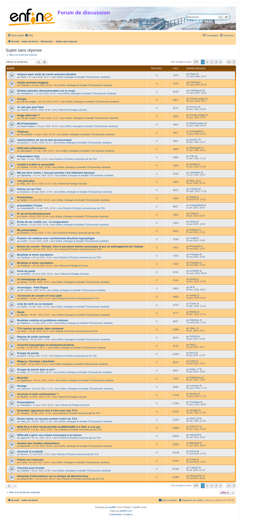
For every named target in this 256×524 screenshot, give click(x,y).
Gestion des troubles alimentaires (38, 443)
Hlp (22, 347)
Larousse (25, 388)
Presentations (25, 402)
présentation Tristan (29, 205)
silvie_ (24, 331)
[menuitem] (29, 35)
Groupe (21, 98)
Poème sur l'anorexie (30, 459)
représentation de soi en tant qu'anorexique (44, 139)
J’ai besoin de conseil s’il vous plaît (39, 295)
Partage (22, 385)
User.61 (24, 110)
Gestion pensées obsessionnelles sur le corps (46, 90)
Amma (24, 454)
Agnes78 (25, 438)
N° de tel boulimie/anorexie (34, 213)
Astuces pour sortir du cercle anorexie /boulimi (46, 74)
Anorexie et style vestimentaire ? (37, 394)
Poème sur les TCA (29, 189)
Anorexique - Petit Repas (32, 287)
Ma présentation (27, 230)
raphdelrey (26, 175)
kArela (24, 224)
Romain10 (26, 249)
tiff (22, 290)
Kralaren (25, 233)
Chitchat (25, 85)
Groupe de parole (28, 353)
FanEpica (25, 257)
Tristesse (22, 131)
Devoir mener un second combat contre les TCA (47, 418)
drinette (24, 167)
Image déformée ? (28, 115)
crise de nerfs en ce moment (35, 303)
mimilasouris (27, 93)
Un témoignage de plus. (32, 279)
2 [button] (207, 62)
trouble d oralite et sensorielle (36, 164)
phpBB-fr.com (126, 511)
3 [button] (211, 62)
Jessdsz (25, 413)
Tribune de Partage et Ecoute (72, 110)
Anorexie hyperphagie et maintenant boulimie (45, 344)
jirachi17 (25, 142)
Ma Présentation (27, 123)
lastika (24, 200)
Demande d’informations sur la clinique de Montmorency (52, 476)
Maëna (24, 315)
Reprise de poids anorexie (33, 336)
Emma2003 (26, 134)
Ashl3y (24, 298)
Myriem (24, 397)
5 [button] (220, 62)
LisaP (23, 364)
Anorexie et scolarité (30, 451)
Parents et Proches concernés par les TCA (76, 159)
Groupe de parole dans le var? (36, 369)
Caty (23, 159)
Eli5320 (24, 339)
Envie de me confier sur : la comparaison (42, 221)
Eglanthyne (26, 380)
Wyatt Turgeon (28, 126)
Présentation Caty (28, 156)
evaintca (25, 192)
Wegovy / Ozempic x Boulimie (35, 361)
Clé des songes (28, 101)
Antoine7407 (27, 479)
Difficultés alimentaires (31, 148)
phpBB (112, 507)
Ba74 (23, 356)
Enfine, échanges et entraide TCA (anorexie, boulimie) (83, 77)
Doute (20, 312)
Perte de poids (26, 271)
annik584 (25, 274)
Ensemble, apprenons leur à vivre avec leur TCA (47, 410)
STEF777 (25, 429)
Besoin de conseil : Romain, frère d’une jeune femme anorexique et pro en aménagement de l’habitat (80, 246)
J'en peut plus (26, 180)
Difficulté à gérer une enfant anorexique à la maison (49, 435)
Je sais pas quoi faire (30, 107)
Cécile (24, 216)
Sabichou (25, 323)
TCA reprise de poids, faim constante (40, 328)
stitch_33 (25, 421)
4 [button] (216, 62)
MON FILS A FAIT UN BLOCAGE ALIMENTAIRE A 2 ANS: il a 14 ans (58, 426)
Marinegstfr (26, 151)
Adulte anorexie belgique (32, 82)
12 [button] (228, 62)
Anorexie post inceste (30, 467)
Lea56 (24, 241)
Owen (24, 77)
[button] (196, 62)
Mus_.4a (25, 183)
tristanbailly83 (27, 208)
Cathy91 (25, 470)
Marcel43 (25, 446)
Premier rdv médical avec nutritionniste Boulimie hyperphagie (56, 238)
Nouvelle (22, 377)
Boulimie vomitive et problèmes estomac (42, 320)
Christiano (26, 405)
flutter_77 (25, 372)
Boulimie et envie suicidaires (35, 254)
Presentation (25, 197)
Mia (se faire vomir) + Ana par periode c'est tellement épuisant (56, 172)
